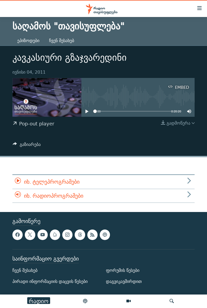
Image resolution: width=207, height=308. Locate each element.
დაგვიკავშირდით (124, 281)
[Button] (27, 146)
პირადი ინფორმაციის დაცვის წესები (50, 281)
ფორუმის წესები (122, 270)
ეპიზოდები (28, 40)
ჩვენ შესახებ (61, 40)
